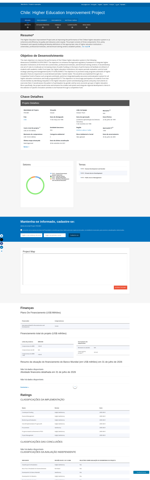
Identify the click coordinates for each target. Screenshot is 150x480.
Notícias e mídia (71, 20)
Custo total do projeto (32, 128)
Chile (25, 120)
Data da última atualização (59, 140)
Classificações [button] (72, 26)
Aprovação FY (108, 128)
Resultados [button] (86, 26)
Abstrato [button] (27, 26)
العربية (117, 4)
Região (78, 127)
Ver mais (86, 47)
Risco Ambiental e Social (84, 134)
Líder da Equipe (81, 110)
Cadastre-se (74, 235)
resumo (28, 20)
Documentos (56, 20)
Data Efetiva (107, 117)
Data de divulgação (56, 117)
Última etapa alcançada (32, 140)
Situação (53, 110)
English (100, 4)
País (25, 117)
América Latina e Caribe (83, 130)
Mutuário (106, 110)
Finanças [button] (58, 26)
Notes (26, 147)
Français (111, 4)
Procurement (42, 20)
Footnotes (24, 387)
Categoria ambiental (57, 134)
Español (106, 4)
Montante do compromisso (33, 134)
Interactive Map (120, 287)
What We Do (24, 4)
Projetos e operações (35, 4)
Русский (122, 4)
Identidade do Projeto (31, 110)
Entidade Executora (57, 127)
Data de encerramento (111, 134)
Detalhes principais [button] (42, 26)
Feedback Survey (141, 472)
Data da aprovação (83, 117)
